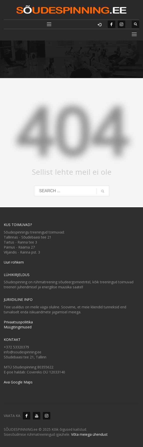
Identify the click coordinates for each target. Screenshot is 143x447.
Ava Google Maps (18, 382)
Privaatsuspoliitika (18, 322)
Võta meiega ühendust (89, 434)
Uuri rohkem (14, 262)
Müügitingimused (18, 327)
